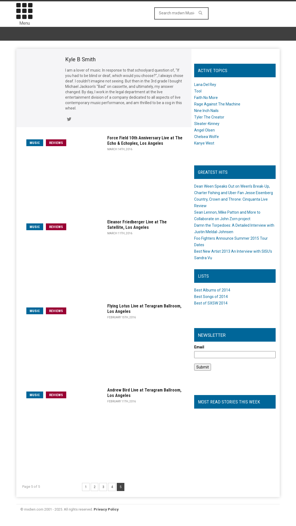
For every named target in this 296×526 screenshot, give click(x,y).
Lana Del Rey (205, 84)
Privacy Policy (106, 509)
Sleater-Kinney (206, 123)
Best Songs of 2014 (211, 296)
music (35, 143)
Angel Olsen (204, 130)
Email (199, 347)
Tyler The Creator (209, 117)
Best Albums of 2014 (212, 290)
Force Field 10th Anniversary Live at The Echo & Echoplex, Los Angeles (144, 140)
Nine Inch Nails (206, 110)
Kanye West (204, 143)
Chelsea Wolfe (206, 136)
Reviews (56, 143)
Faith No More (206, 97)
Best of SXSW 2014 (211, 303)
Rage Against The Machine (217, 104)
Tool (197, 91)
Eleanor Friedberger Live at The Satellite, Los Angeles (137, 224)
